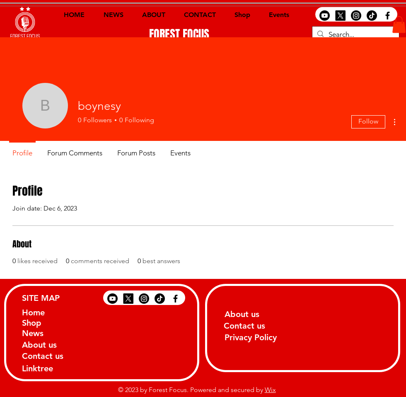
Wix (270, 390)
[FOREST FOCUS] (179, 34)
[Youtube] (324, 15)
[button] (399, 24)
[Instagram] (356, 15)
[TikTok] (372, 15)
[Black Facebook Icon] (387, 15)
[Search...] (355, 35)
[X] (340, 15)
